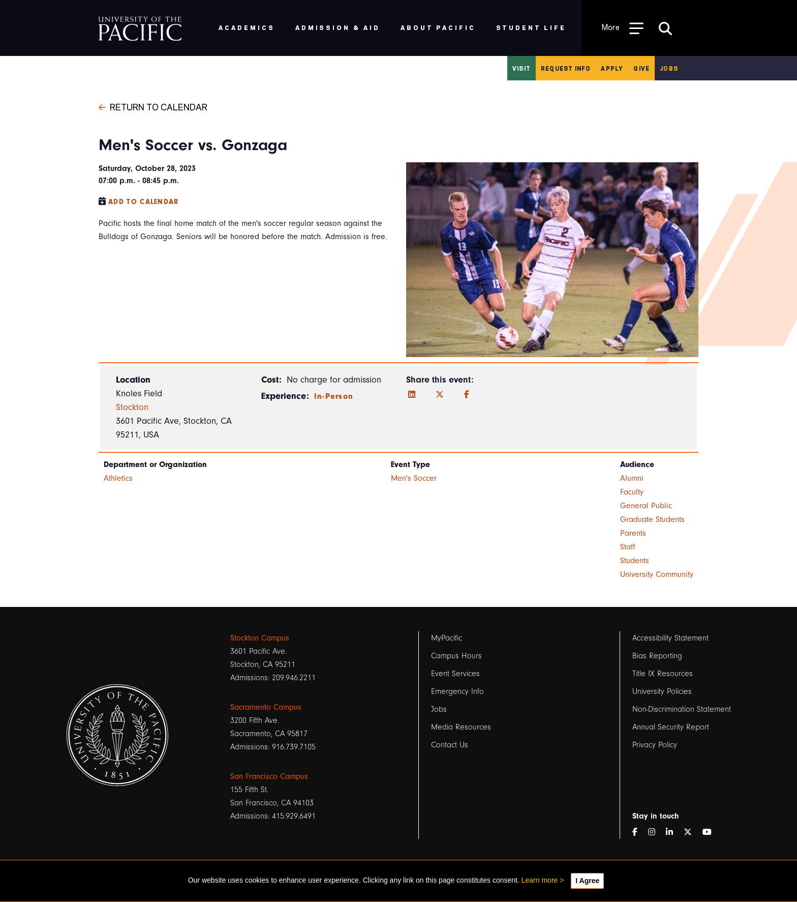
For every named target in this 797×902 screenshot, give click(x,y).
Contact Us (449, 744)
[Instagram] (655, 832)
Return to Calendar (153, 106)
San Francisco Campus (269, 776)
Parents (633, 533)
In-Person (334, 396)
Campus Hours (456, 655)
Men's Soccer (414, 478)
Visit (521, 68)
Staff (627, 546)
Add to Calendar (143, 201)
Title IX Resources (662, 673)
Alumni (631, 478)
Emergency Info (457, 691)
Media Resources (461, 727)
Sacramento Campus (265, 707)
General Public (646, 505)
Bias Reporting (657, 655)
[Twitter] (440, 394)
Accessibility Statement (670, 638)
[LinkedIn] (411, 394)
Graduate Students (652, 519)
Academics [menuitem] (247, 27)
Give (641, 68)
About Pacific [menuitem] (438, 27)
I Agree (587, 881)
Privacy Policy (654, 744)
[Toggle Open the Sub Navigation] (622, 27)
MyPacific (446, 638)
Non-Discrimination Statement (681, 709)
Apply (612, 68)
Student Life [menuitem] (531, 27)
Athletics (118, 478)
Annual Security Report (670, 727)
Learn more (540, 880)
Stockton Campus (259, 638)
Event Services (455, 673)
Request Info (566, 68)
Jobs (669, 68)
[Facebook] (466, 394)
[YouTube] (711, 832)
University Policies (662, 691)
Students (634, 560)
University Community (656, 574)
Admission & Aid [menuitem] (337, 27)
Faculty (631, 492)
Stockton (132, 407)
